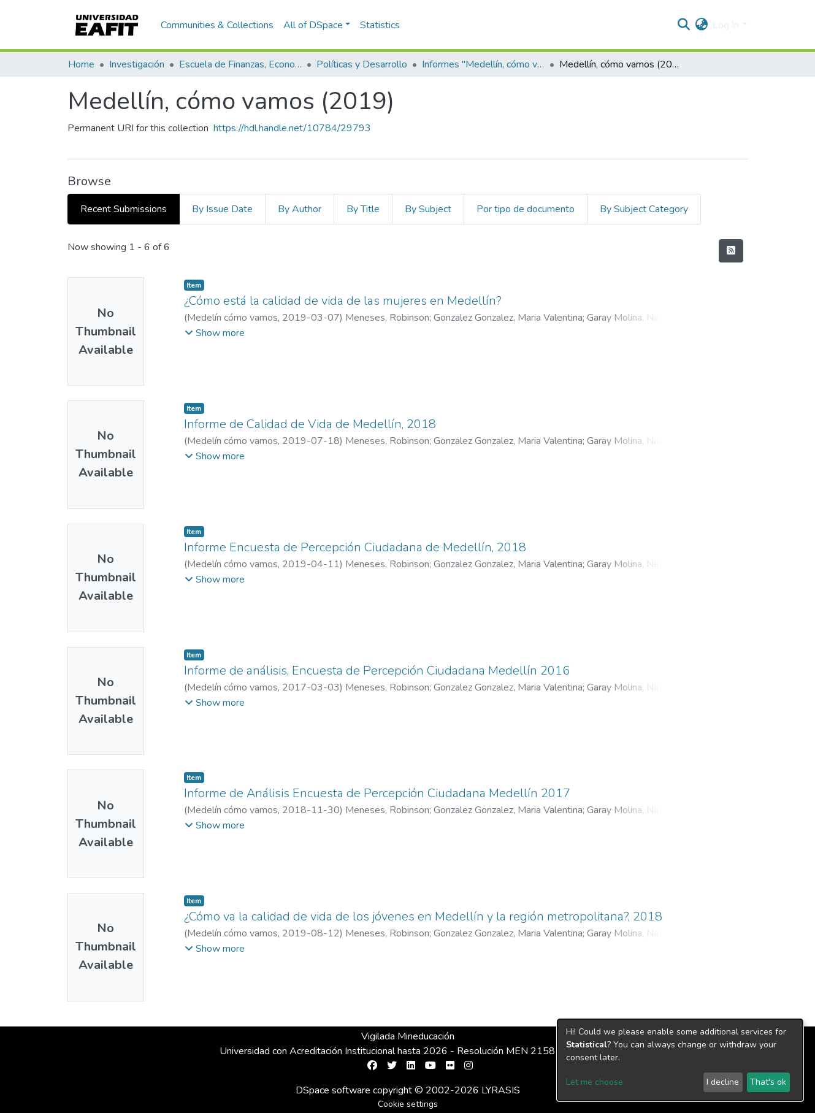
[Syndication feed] (731, 250)
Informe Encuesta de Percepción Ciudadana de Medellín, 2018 (355, 547)
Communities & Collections (217, 25)
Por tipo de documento (525, 209)
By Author (299, 209)
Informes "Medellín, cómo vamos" (483, 64)
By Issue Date (222, 209)
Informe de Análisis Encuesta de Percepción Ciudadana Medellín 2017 (377, 793)
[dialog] (680, 1060)
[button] (701, 25)
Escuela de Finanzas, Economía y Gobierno (240, 64)
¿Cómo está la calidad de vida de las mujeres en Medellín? (343, 301)
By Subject (428, 209)
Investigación (136, 64)
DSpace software (333, 1090)
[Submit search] (683, 25)
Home (81, 64)
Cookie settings (408, 1104)
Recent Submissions (123, 209)
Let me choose (594, 1082)
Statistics (380, 25)
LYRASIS (500, 1090)
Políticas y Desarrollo (361, 64)
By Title (363, 209)
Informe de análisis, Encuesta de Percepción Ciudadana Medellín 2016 (377, 670)
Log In (726, 25)
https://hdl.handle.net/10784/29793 (292, 128)
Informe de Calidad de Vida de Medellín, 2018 (310, 424)
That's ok (768, 1082)
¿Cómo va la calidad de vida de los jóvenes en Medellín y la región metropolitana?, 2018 (423, 916)
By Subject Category (644, 209)
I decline (722, 1082)
